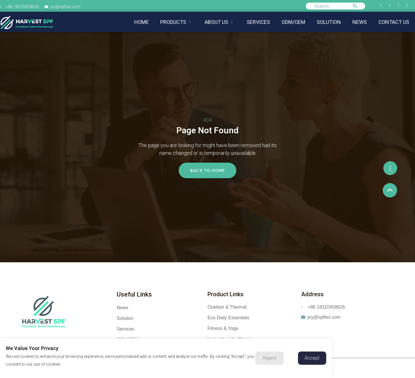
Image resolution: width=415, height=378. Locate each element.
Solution (329, 22)
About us (218, 22)
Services (258, 22)
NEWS (359, 22)
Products (175, 22)
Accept (312, 358)
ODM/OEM (293, 22)
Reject (269, 358)
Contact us (393, 22)
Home (141, 22)
